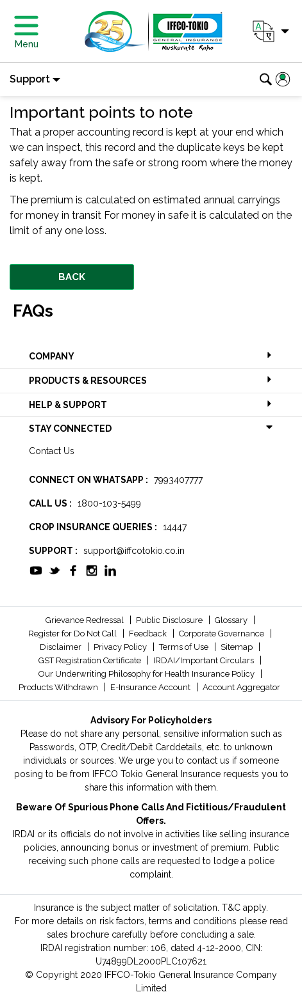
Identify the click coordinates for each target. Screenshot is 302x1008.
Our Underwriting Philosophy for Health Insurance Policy (147, 674)
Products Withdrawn (59, 687)
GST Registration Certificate (90, 660)
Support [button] (30, 79)
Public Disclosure (170, 620)
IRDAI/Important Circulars (204, 660)
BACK (71, 277)
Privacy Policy (121, 647)
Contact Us (51, 451)
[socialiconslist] (36, 569)
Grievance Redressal (86, 620)
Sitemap (238, 647)
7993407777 (178, 480)
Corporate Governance (222, 633)
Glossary (232, 620)
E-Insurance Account (151, 687)
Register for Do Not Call (73, 633)
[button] (269, 31)
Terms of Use (184, 647)
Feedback (149, 633)
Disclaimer (61, 647)
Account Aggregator (241, 687)
